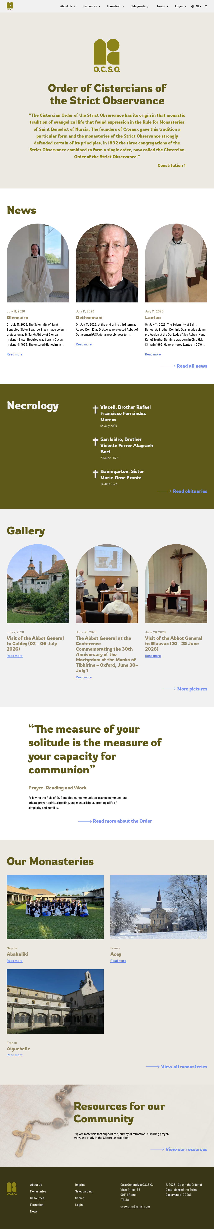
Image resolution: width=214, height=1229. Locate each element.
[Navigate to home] (12, 6)
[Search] (206, 6)
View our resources (178, 1149)
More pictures (184, 689)
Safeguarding (139, 6)
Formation (113, 6)
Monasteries (38, 1191)
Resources (90, 6)
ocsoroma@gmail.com (135, 1206)
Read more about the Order (115, 821)
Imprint (80, 1184)
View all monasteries (176, 1066)
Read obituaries (182, 491)
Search (79, 1198)
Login (179, 6)
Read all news (184, 366)
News (161, 6)
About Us (66, 6)
